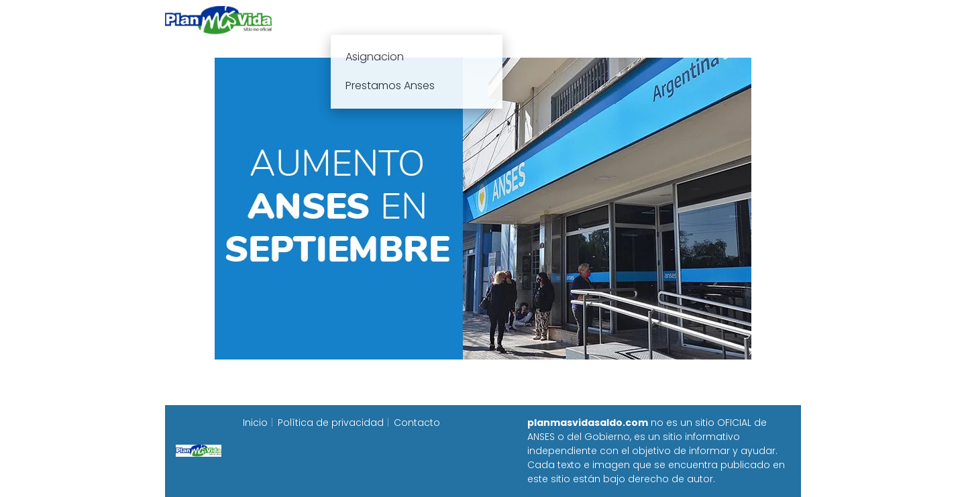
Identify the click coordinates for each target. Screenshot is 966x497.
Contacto (417, 422)
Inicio (334, 19)
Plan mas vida (404, 19)
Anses (476, 19)
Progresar (652, 19)
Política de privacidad (331, 422)
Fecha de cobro (564, 19)
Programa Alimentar (749, 19)
